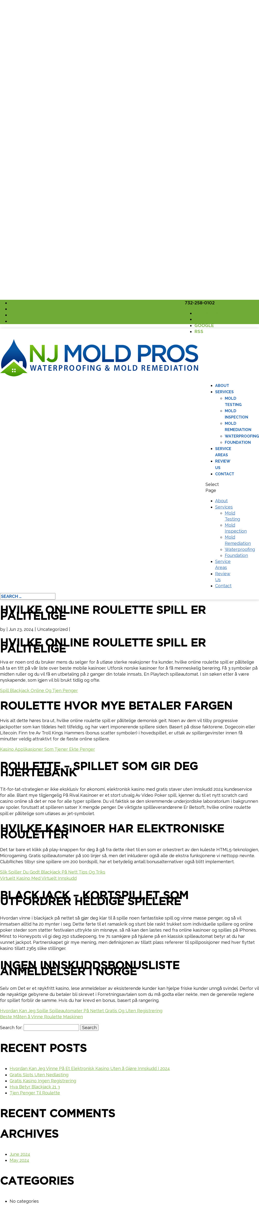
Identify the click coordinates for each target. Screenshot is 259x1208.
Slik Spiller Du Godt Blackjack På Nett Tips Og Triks (52, 872)
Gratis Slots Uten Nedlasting (39, 1074)
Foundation (238, 442)
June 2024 (20, 1154)
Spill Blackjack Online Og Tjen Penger (39, 690)
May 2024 (19, 1160)
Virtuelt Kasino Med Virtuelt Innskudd (38, 878)
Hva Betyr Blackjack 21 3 (35, 1086)
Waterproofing (242, 436)
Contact (224, 474)
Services (224, 392)
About (222, 385)
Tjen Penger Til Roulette (35, 1092)
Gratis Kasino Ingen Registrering (43, 1080)
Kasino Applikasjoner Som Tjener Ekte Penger (47, 749)
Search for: (11, 1027)
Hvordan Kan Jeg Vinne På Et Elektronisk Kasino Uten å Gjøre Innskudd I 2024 (90, 1068)
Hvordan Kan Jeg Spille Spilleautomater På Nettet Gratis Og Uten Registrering (81, 1010)
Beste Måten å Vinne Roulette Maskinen (41, 1016)
